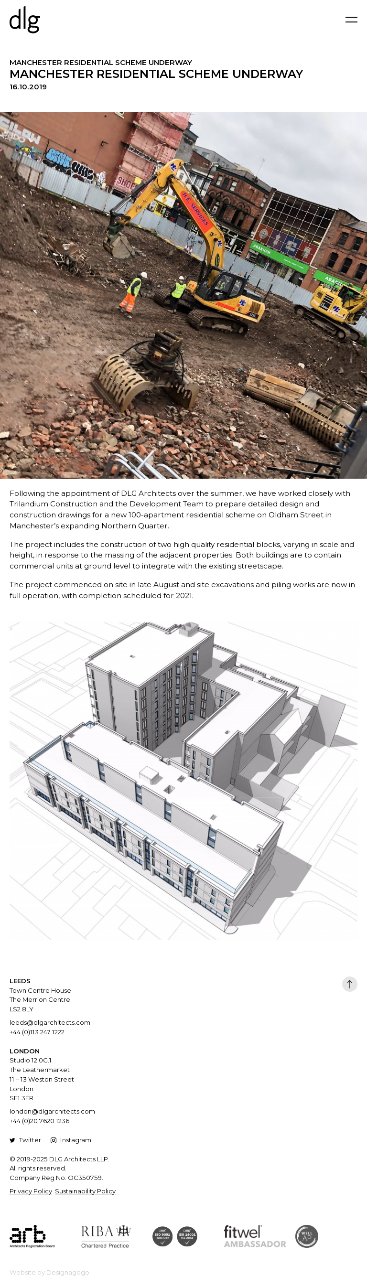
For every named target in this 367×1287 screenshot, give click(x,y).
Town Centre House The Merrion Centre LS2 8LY (40, 1000)
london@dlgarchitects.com (52, 1111)
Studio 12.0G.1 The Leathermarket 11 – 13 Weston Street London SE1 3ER (42, 1079)
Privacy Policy (31, 1191)
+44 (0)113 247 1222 (37, 1032)
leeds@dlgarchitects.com (50, 1022)
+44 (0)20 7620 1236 (39, 1121)
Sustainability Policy (85, 1191)
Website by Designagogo (49, 1272)
